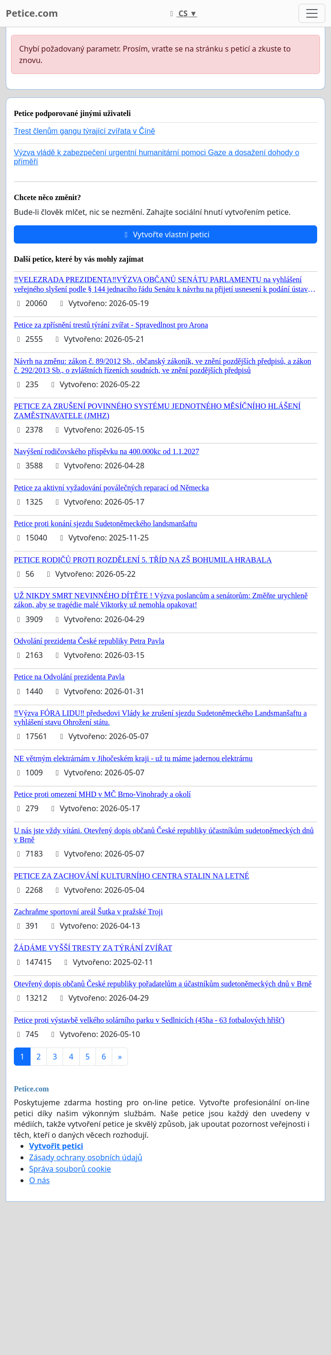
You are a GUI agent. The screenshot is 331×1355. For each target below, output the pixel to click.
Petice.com (32, 13)
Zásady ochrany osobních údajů (85, 1157)
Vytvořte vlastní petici (165, 234)
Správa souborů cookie (70, 1169)
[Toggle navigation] (312, 13)
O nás (39, 1180)
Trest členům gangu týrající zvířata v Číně (84, 131)
